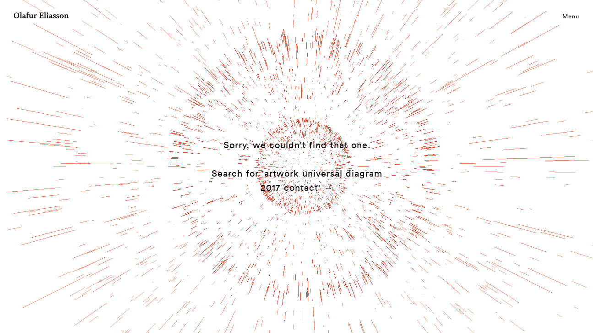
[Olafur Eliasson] (41, 16)
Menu (570, 16)
